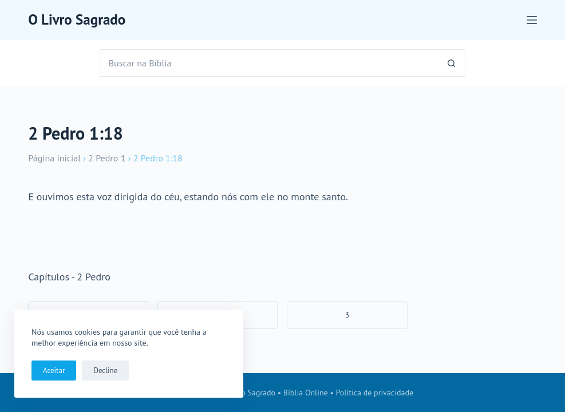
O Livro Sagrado (76, 19)
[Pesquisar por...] (269, 63)
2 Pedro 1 (106, 158)
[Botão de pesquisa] (451, 63)
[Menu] (532, 20)
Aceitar (54, 370)
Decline (105, 370)
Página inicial (54, 158)
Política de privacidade (375, 392)
